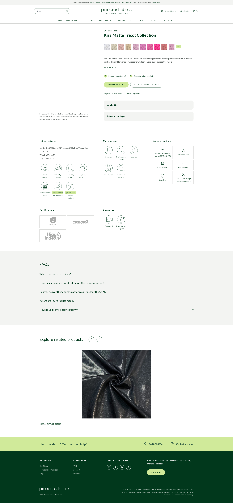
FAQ (75, 466)
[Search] (67, 11)
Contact (76, 470)
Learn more (156, 3)
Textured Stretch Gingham (110, 3)
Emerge (98, 3)
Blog (41, 473)
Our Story (43, 466)
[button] (91, 339)
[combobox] (49, 11)
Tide (122, 3)
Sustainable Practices (48, 470)
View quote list (116, 84)
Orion (92, 3)
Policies (76, 473)
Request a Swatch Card (146, 84)
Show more (108, 67)
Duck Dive (128, 3)
